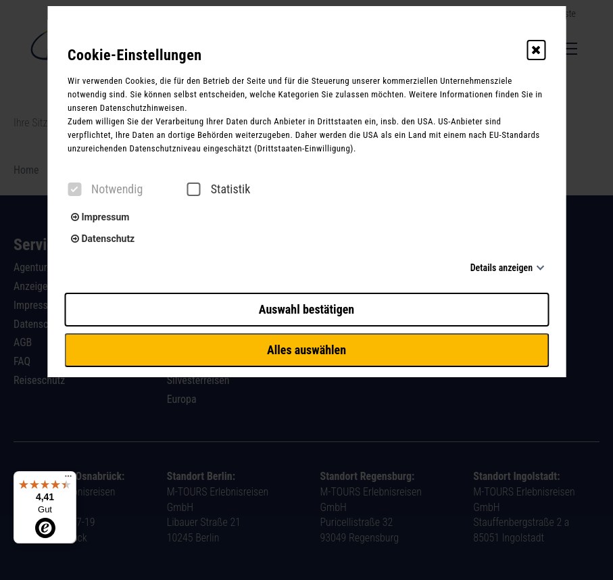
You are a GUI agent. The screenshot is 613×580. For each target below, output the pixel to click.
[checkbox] (74, 189)
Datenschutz (102, 238)
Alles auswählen (306, 350)
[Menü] (68, 479)
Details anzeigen (501, 267)
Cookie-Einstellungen (135, 55)
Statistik (219, 189)
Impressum (100, 217)
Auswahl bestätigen (306, 309)
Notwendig (105, 189)
